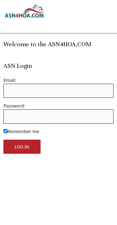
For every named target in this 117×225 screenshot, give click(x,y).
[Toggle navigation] (11, 25)
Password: (14, 105)
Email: (9, 80)
